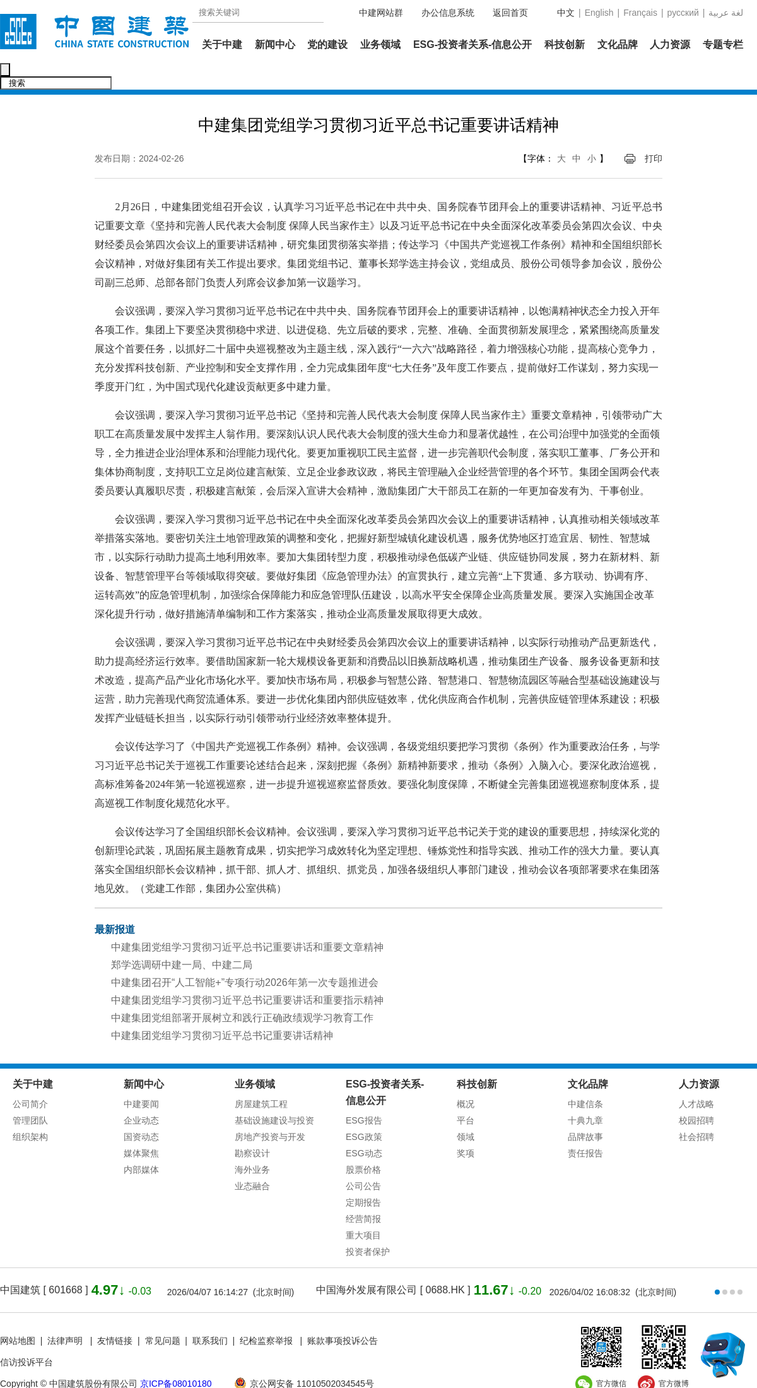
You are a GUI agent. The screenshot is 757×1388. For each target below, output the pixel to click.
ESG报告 (364, 1094)
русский (683, 13)
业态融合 (252, 1159)
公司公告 (363, 1159)
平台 (465, 1094)
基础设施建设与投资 (274, 1094)
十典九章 (585, 1094)
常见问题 (162, 1314)
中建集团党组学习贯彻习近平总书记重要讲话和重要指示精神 (247, 973)
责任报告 (585, 1127)
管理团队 (30, 1094)
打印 (653, 132)
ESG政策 (364, 1110)
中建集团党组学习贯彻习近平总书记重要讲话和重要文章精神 (247, 920)
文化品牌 (617, 44)
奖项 (465, 1127)
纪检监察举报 (266, 1314)
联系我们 (210, 1314)
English (599, 13)
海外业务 (252, 1143)
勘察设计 (252, 1127)
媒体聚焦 (141, 1127)
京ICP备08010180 (176, 1357)
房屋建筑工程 (261, 1077)
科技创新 (564, 44)
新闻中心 (275, 44)
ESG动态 (364, 1127)
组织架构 (30, 1110)
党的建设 (327, 44)
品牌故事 (585, 1110)
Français (640, 13)
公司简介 (30, 1077)
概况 (465, 1077)
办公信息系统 (447, 13)
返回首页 (510, 13)
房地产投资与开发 (270, 1110)
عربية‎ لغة (725, 13)
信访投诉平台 (26, 1336)
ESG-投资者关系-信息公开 (472, 44)
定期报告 (363, 1176)
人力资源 (670, 44)
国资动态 (141, 1110)
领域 (465, 1110)
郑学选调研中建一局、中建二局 (181, 938)
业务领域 (380, 44)
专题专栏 (723, 44)
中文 (566, 13)
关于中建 (222, 44)
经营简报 (363, 1192)
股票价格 (363, 1143)
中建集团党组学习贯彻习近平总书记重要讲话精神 (222, 1009)
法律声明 (66, 1314)
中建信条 (585, 1077)
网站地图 (17, 1314)
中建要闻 (141, 1077)
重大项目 (363, 1209)
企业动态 (141, 1094)
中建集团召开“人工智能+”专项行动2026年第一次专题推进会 (244, 956)
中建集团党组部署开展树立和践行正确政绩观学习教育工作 (242, 991)
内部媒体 (141, 1143)
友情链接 (114, 1314)
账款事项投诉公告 (342, 1314)
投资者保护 (368, 1225)
